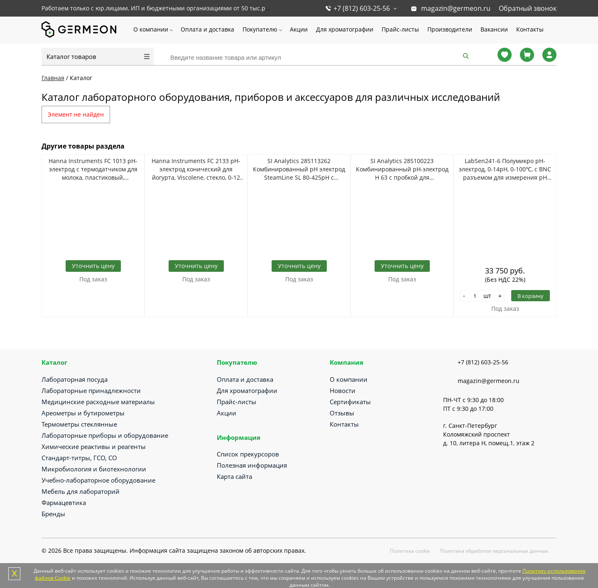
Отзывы (342, 413)
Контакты (530, 29)
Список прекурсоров (248, 454)
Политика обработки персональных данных (494, 550)
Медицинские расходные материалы (98, 402)
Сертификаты (350, 402)
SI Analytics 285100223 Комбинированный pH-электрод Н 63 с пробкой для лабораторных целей (402, 169)
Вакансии (494, 29)
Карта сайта (234, 476)
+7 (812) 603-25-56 (361, 8)
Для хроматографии (344, 29)
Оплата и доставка (207, 29)
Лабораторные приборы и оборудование (105, 435)
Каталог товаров (71, 56)
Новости (342, 390)
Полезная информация (252, 465)
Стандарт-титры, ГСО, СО (79, 458)
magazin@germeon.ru (455, 8)
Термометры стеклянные (79, 424)
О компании (150, 29)
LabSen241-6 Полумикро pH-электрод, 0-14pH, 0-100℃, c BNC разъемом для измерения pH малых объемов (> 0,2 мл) (505, 169)
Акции (299, 29)
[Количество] (475, 295)
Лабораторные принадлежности (91, 390)
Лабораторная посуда (75, 379)
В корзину (530, 296)
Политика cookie (410, 550)
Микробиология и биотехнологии (94, 469)
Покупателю (260, 29)
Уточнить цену (93, 266)
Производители (449, 29)
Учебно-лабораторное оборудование (98, 480)
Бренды (53, 514)
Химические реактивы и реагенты (94, 446)
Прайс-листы (400, 29)
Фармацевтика (64, 502)
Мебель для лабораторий (81, 491)
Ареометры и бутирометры (83, 413)
